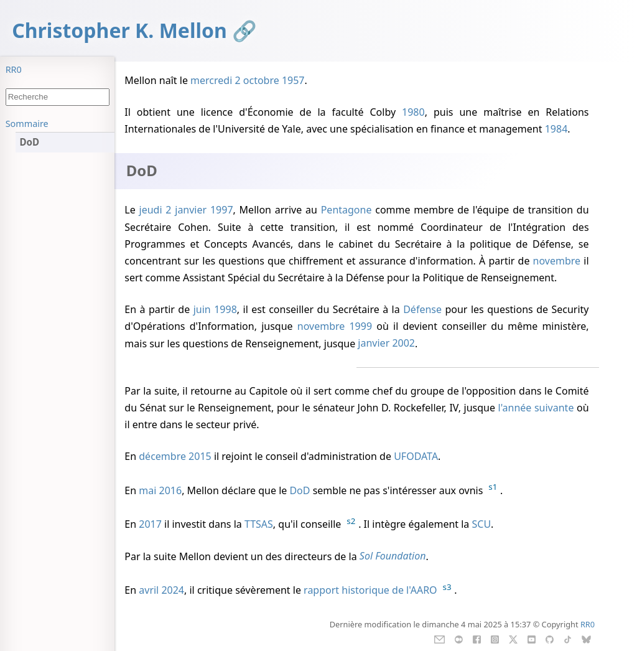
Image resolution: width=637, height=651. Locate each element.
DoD (299, 490)
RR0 (14, 69)
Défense (422, 309)
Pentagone (346, 210)
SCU (481, 524)
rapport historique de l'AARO (370, 590)
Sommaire (27, 123)
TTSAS (258, 524)
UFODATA (416, 456)
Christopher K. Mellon (119, 30)
